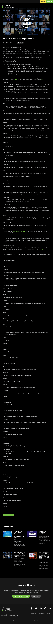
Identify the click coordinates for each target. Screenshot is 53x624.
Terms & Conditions (24, 620)
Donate (49, 613)
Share (20, 42)
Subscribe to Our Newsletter (21, 596)
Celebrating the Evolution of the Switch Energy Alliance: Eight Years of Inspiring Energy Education (19, 534)
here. (16, 79)
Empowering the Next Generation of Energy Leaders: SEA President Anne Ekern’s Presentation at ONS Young (44, 555)
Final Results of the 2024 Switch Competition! (43, 533)
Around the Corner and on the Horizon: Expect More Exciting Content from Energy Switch (20, 554)
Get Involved (36, 596)
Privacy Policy (35, 620)
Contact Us (33, 613)
